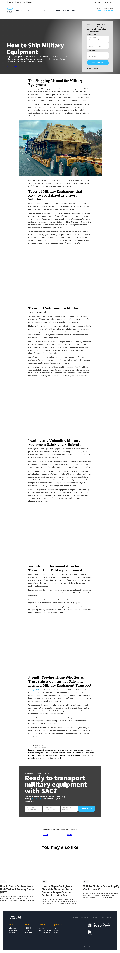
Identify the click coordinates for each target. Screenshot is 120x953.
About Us (12, 928)
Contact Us (105, 2)
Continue (96, 62)
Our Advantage (43, 10)
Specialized (28, 933)
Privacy (56, 933)
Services (31, 10)
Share (15, 66)
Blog (95, 2)
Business (27, 930)
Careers (99, 2)
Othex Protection (44, 933)
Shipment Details (93, 54)
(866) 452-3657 (105, 10)
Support (75, 10)
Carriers (111, 2)
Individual (27, 928)
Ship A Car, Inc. (37, 689)
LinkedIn (30, 2)
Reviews (66, 10)
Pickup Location (92, 37)
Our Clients (56, 10)
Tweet (9, 66)
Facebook (11, 2)
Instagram (18, 2)
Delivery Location (93, 44)
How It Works (20, 10)
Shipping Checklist (45, 930)
